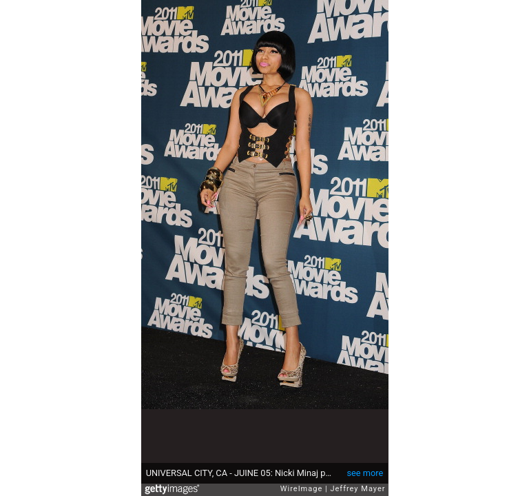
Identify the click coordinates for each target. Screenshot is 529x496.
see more (364, 473)
